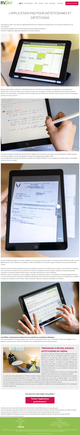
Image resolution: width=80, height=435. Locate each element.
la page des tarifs (53, 408)
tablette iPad (33, 431)
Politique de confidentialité (59, 423)
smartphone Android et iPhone (45, 431)
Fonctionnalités (28, 3)
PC (57, 429)
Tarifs (36, 3)
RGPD (59, 427)
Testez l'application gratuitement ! (40, 400)
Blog (46, 3)
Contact (59, 421)
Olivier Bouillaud (48, 433)
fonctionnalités (38, 260)
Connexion (60, 3)
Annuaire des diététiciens (59, 431)
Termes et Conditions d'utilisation (59, 425)
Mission (41, 3)
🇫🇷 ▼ (21, 3)
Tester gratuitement (72, 3)
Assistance (52, 3)
